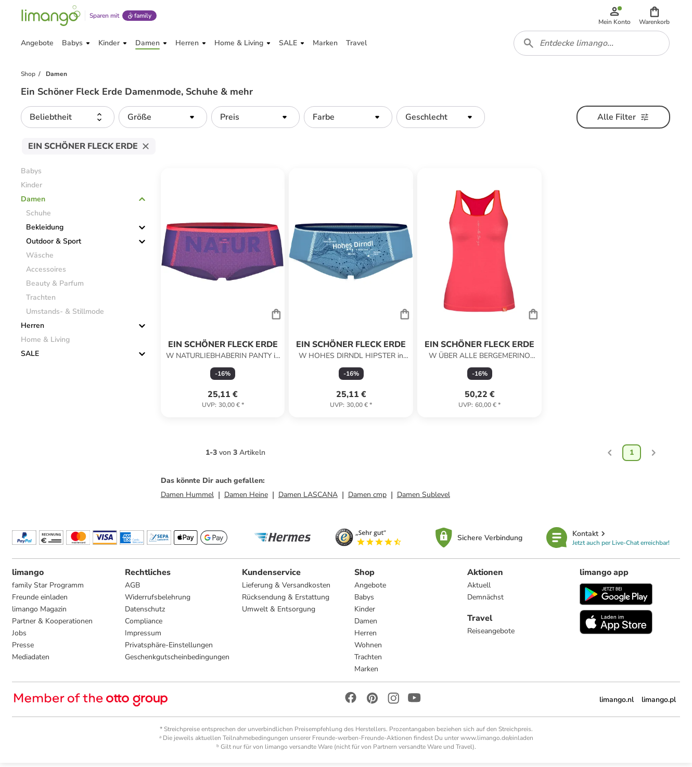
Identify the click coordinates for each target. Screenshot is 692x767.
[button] (654, 16)
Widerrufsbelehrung (157, 601)
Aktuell (479, 589)
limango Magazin (39, 613)
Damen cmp (367, 498)
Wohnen (368, 649)
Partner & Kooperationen (52, 625)
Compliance (143, 625)
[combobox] (592, 46)
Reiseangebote (491, 635)
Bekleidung (44, 231)
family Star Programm (48, 589)
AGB (132, 589)
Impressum (143, 637)
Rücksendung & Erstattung (285, 601)
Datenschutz (145, 613)
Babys (364, 601)
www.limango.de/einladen (496, 741)
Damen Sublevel (423, 498)
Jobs (19, 637)
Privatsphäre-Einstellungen (169, 649)
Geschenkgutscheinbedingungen (177, 661)
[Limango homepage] (50, 16)
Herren (32, 329)
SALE (30, 357)
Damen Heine (246, 498)
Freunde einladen (40, 601)
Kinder (364, 613)
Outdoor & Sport (53, 245)
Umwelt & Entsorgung (278, 613)
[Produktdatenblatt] (223, 296)
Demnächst (485, 601)
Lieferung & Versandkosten (286, 589)
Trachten (368, 661)
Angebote (370, 589)
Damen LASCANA (308, 498)
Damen (33, 203)
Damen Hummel (187, 498)
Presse (23, 649)
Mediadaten (31, 661)
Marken (366, 672)
